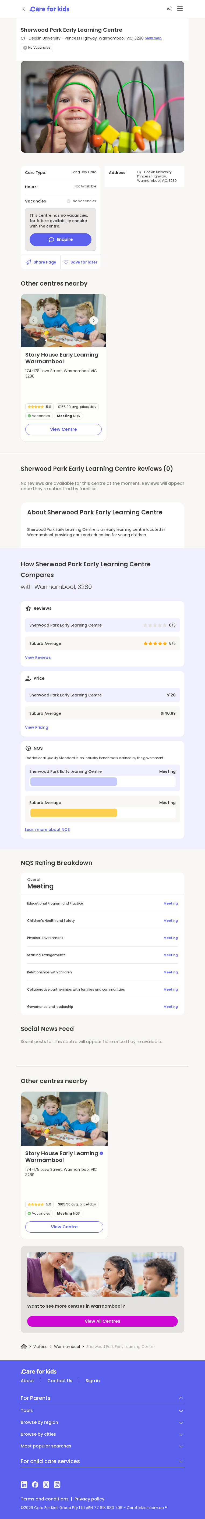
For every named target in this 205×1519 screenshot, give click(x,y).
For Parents (36, 1398)
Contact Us (59, 1380)
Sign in (93, 1380)
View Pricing (36, 727)
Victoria (40, 1346)
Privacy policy (89, 1499)
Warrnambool (67, 1346)
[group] (63, 320)
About (27, 1380)
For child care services (50, 1461)
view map (153, 38)
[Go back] (24, 9)
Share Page (40, 262)
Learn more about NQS (47, 829)
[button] (46, 340)
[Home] (24, 1347)
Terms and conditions (45, 1499)
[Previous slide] (33, 320)
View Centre (63, 429)
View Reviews (38, 657)
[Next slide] (93, 320)
